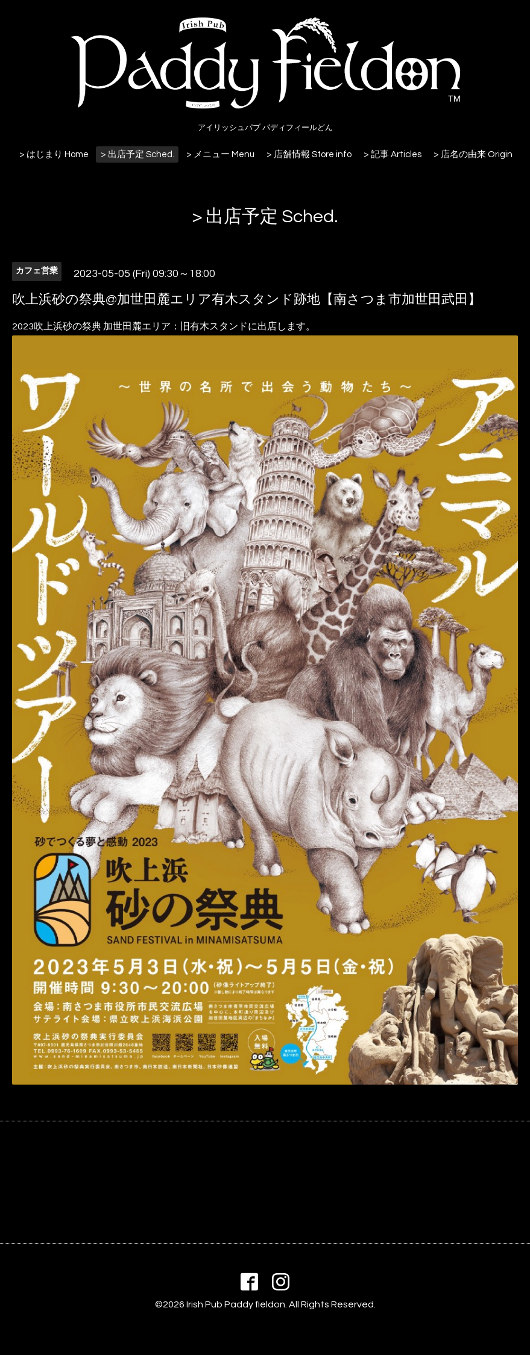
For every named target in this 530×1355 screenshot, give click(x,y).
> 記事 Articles (392, 154)
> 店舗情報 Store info (309, 154)
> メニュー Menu (220, 154)
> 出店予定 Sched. (137, 154)
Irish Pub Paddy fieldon (235, 1304)
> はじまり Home (54, 154)
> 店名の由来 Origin (473, 154)
